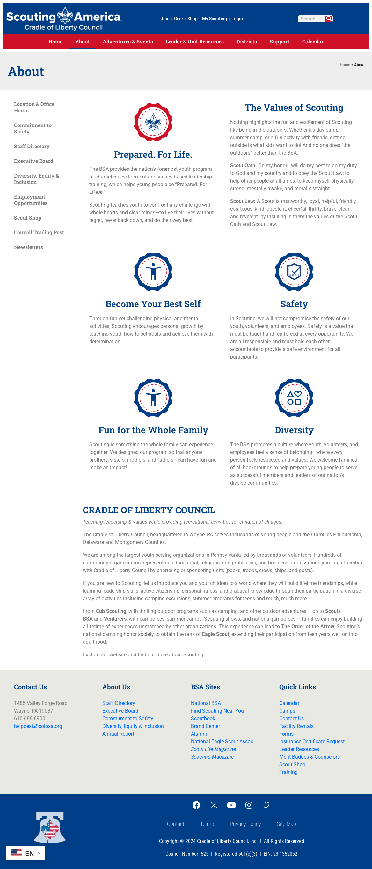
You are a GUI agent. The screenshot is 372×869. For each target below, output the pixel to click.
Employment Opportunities (30, 199)
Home (55, 41)
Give (178, 19)
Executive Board (33, 160)
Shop (192, 19)
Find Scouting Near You (217, 711)
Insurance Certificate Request (312, 741)
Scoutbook (203, 718)
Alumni (199, 734)
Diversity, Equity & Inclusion (36, 178)
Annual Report (118, 734)
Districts (247, 41)
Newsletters (28, 247)
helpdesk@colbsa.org (38, 726)
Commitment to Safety (33, 128)
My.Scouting (214, 19)
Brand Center (205, 726)
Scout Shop (27, 217)
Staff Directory (32, 146)
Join (165, 19)
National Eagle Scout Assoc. (222, 741)
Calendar (313, 41)
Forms (286, 734)
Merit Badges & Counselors (309, 757)
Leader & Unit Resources (195, 41)
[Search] (328, 19)
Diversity (294, 430)
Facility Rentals (296, 726)
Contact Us (291, 718)
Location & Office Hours (34, 107)
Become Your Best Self (153, 304)
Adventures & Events (128, 41)
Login (237, 19)
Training (288, 772)
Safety (294, 304)
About (82, 41)
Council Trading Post (39, 232)
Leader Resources (299, 749)
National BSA (206, 703)
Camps (287, 711)
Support (279, 41)
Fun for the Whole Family (153, 430)
